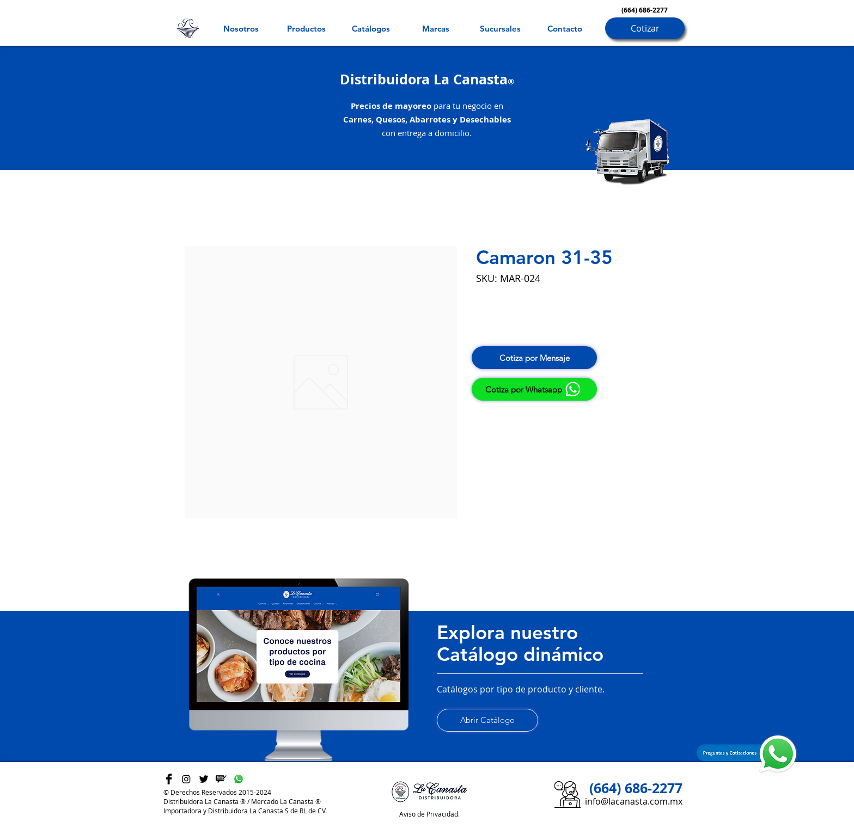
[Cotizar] (645, 28)
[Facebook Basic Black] (168, 779)
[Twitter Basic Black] (203, 779)
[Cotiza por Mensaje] (534, 357)
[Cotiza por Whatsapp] (534, 389)
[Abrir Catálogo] (487, 720)
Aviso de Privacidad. (429, 813)
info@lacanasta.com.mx (633, 801)
